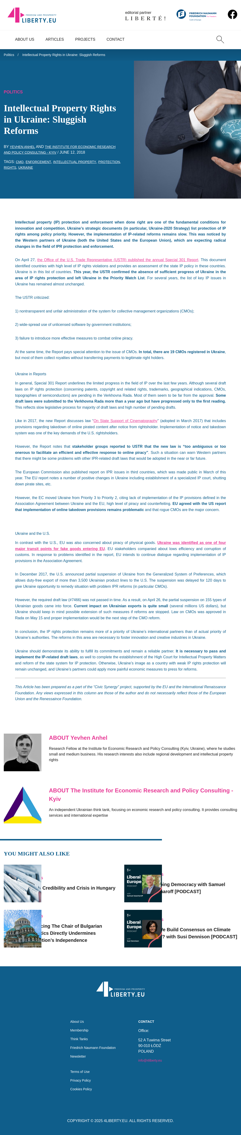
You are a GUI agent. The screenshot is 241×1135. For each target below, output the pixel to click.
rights (38, 170)
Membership (77, 1025)
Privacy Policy (79, 1079)
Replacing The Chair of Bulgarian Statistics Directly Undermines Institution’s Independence (80, 927)
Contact (116, 39)
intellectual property (81, 164)
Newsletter (76, 1053)
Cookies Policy (79, 1089)
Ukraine (55, 170)
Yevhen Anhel (24, 149)
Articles (55, 39)
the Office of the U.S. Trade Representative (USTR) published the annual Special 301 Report (117, 262)
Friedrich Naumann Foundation (93, 1044)
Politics (10, 56)
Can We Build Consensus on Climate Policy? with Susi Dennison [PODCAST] (201, 926)
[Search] (220, 39)
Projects (85, 39)
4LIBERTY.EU (115, 1121)
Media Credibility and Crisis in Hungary (82, 881)
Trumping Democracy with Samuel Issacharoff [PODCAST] (198, 881)
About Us (24, 39)
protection (16, 170)
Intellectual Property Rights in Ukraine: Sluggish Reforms (71, 56)
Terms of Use (78, 1070)
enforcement (41, 164)
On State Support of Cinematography (125, 423)
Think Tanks (77, 1034)
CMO (20, 164)
